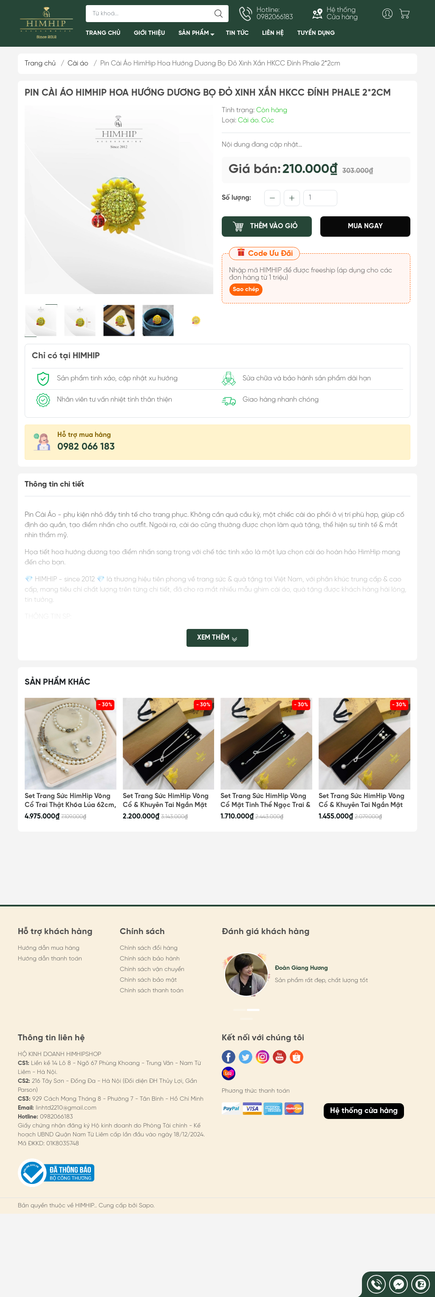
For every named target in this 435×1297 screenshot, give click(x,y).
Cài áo (78, 63)
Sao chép (246, 289)
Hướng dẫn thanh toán (50, 959)
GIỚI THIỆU (149, 33)
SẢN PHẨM (198, 35)
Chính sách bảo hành (150, 959)
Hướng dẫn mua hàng (48, 948)
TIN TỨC (237, 33)
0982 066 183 (86, 447)
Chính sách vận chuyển (152, 969)
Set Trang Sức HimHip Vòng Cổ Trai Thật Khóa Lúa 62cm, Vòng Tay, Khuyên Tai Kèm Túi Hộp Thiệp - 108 (70, 801)
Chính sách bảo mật (148, 980)
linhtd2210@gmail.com (66, 1108)
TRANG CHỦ (103, 33)
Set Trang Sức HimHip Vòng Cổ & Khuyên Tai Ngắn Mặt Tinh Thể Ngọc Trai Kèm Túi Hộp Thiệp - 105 (361, 801)
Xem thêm (217, 637)
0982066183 (56, 1117)
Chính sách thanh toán (152, 991)
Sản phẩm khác (57, 682)
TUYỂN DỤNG (316, 33)
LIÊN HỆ (273, 33)
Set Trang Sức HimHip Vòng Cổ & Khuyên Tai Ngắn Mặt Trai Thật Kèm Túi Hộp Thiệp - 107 (167, 801)
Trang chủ (40, 63)
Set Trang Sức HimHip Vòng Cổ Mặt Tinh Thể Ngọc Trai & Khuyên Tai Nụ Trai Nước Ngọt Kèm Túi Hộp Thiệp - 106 (266, 801)
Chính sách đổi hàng (149, 948)
